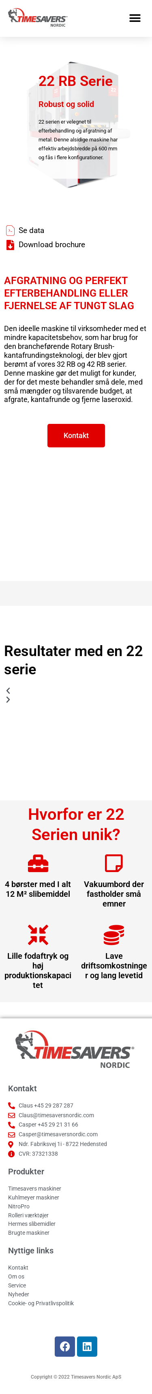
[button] (135, 18)
